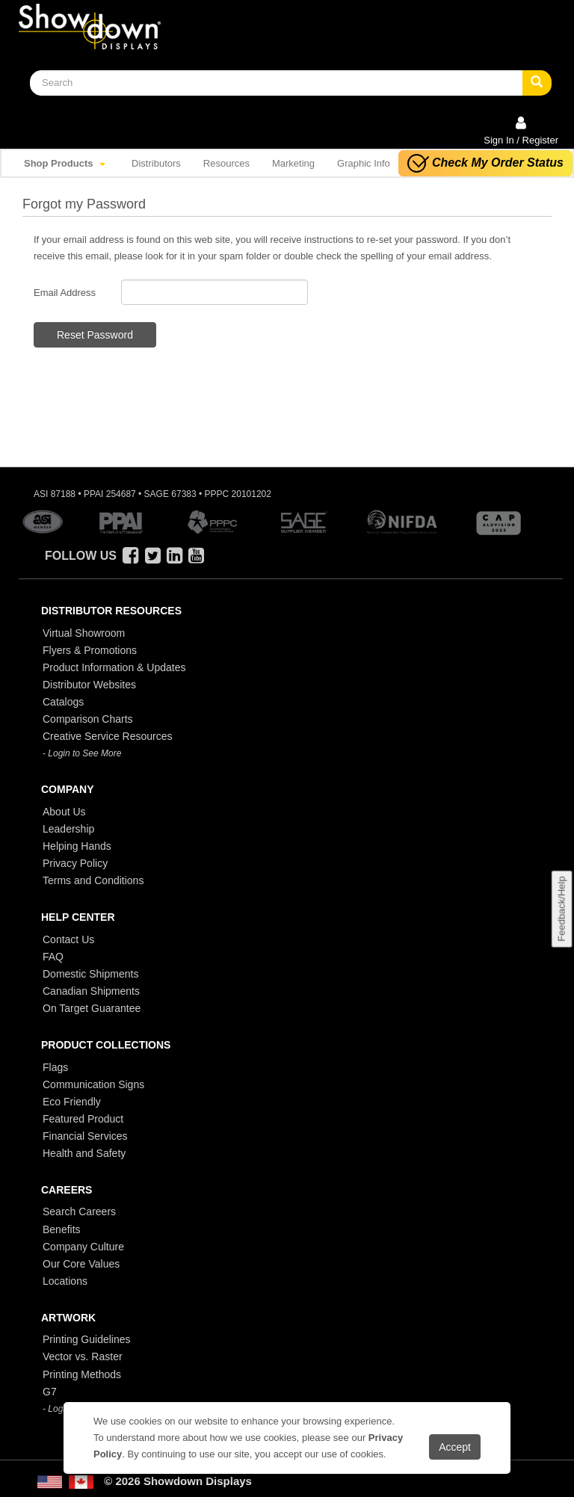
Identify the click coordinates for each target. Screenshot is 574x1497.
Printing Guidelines (87, 1339)
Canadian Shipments (91, 991)
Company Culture (83, 1247)
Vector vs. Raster (83, 1356)
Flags (55, 1067)
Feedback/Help (561, 908)
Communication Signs (93, 1084)
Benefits (62, 1229)
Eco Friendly (72, 1102)
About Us (64, 812)
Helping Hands (77, 846)
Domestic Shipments (90, 974)
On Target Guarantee (92, 1008)
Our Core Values (81, 1264)
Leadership (68, 829)
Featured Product (83, 1119)
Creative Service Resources (108, 736)
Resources (226, 163)
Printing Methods (82, 1374)
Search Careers (79, 1211)
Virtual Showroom (84, 633)
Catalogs (63, 702)
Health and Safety (84, 1153)
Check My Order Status (485, 163)
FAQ (53, 957)
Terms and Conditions (93, 880)
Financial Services (85, 1136)
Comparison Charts (88, 719)
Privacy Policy (75, 863)
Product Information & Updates (114, 667)
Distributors (156, 163)
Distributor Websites (89, 685)
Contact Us (68, 939)
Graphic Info (363, 163)
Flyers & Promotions (90, 650)
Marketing (293, 163)
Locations (65, 1281)
